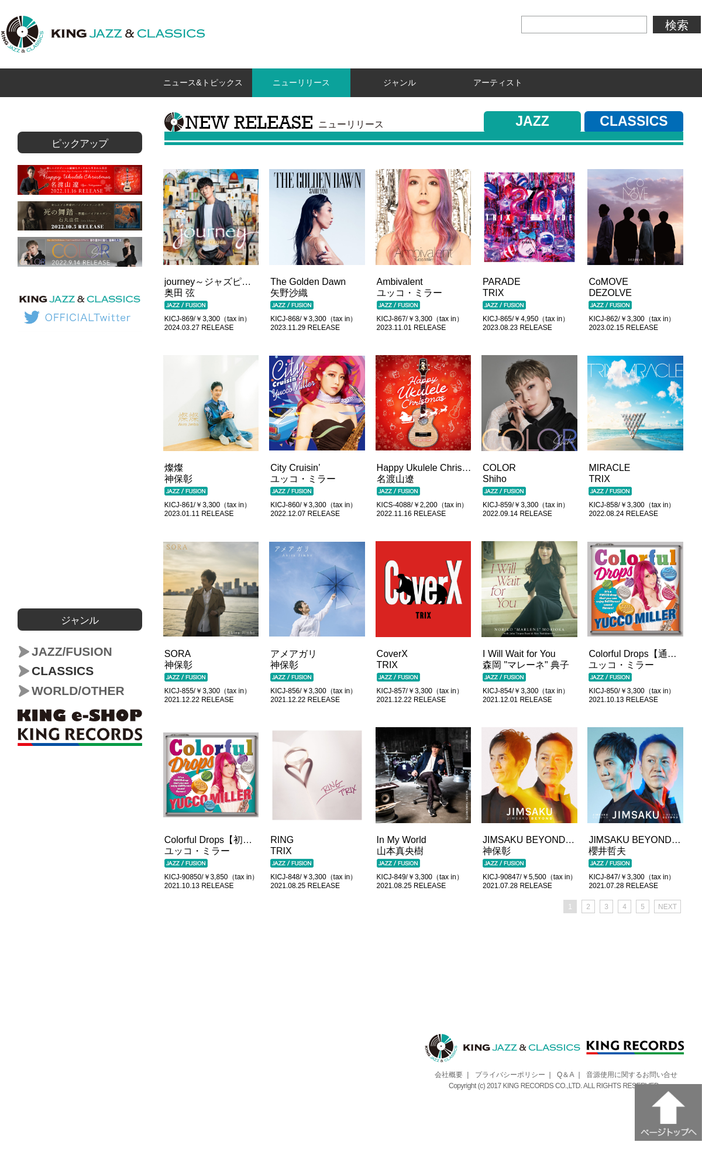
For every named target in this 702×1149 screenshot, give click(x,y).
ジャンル (399, 82)
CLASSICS (633, 118)
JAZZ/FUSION (72, 649)
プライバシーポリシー (510, 1072)
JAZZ (532, 118)
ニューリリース (301, 82)
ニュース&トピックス (202, 82)
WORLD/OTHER (78, 688)
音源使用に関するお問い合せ (631, 1072)
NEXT (667, 904)
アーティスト (498, 82)
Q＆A (565, 1072)
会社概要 (449, 1072)
